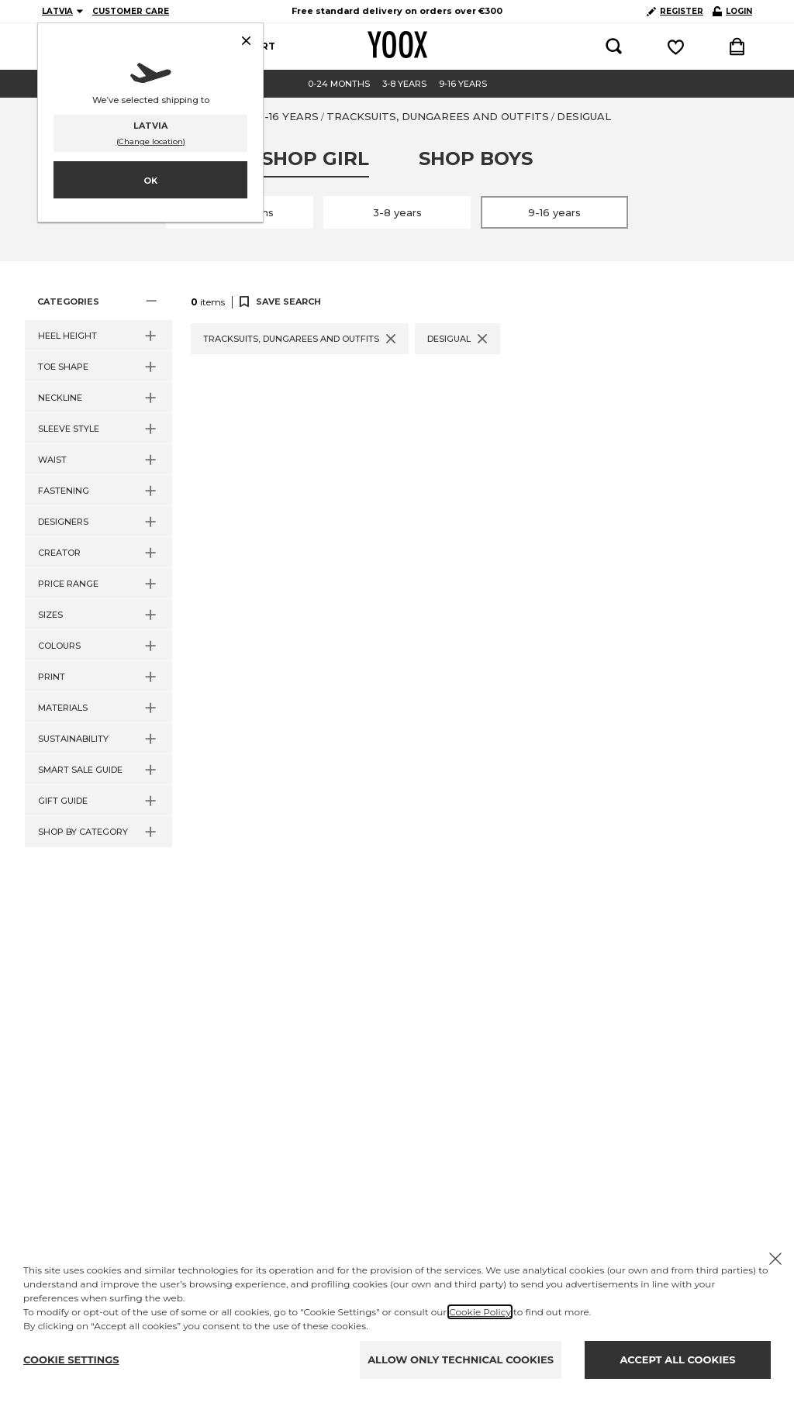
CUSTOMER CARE (130, 11)
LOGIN (732, 11)
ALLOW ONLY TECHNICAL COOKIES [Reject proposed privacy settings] (461, 1359)
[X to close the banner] (775, 1259)
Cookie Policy (480, 1312)
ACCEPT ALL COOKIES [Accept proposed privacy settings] (678, 1359)
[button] (98, 301)
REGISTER (675, 11)
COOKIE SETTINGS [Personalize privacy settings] (71, 1359)
